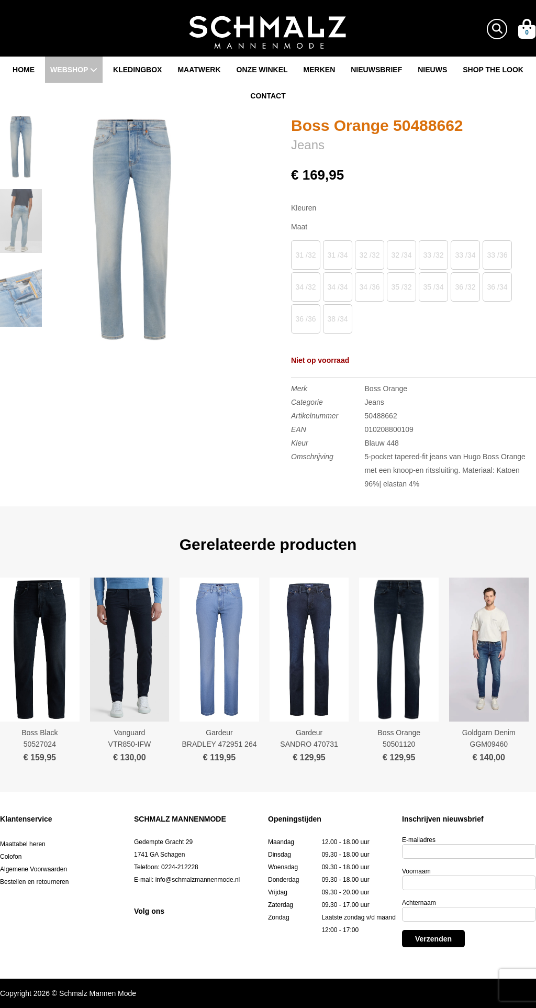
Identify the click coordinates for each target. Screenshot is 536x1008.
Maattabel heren (23, 844)
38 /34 (338, 319)
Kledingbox (137, 69)
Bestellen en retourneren (34, 881)
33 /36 (497, 255)
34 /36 (370, 287)
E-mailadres (419, 840)
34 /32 (306, 287)
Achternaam (419, 902)
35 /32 (402, 287)
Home (24, 69)
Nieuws (432, 69)
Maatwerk (198, 69)
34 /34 (338, 287)
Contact (267, 96)
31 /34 (338, 255)
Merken (320, 69)
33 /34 (465, 255)
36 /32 (465, 287)
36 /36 (306, 319)
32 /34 (402, 255)
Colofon (10, 856)
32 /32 (370, 255)
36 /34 (497, 287)
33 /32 (433, 255)
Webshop (73, 69)
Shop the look (493, 69)
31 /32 (306, 255)
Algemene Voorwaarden (33, 869)
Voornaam (416, 871)
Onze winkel (262, 69)
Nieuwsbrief (376, 69)
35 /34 (433, 287)
